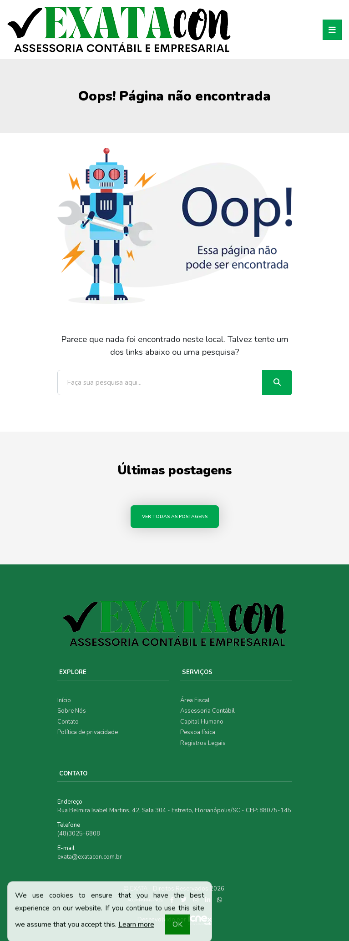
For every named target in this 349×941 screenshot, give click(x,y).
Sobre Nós (71, 711)
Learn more (136, 927)
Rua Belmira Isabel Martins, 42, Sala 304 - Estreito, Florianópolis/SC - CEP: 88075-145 (174, 810)
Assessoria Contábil (207, 711)
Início (64, 700)
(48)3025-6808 (78, 834)
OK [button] (177, 927)
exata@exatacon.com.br (89, 857)
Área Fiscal (195, 700)
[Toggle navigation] (332, 30)
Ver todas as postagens (174, 516)
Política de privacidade (87, 732)
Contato (68, 722)
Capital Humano (201, 722)
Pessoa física (197, 732)
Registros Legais (203, 743)
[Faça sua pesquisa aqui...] (160, 382)
